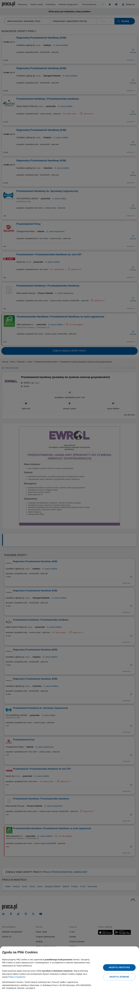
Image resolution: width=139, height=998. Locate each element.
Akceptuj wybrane (119, 977)
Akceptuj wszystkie (119, 967)
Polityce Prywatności (16, 977)
